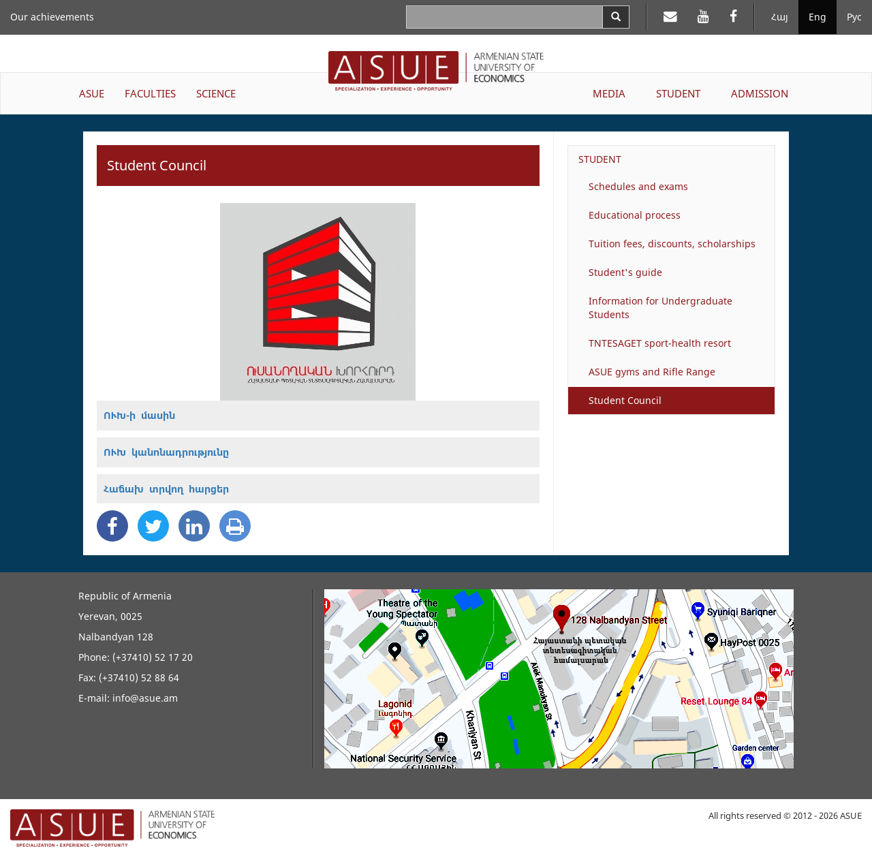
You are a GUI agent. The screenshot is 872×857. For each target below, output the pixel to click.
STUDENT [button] (678, 93)
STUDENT (599, 159)
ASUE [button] (91, 93)
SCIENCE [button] (216, 93)
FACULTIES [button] (150, 93)
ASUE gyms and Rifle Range (652, 371)
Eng (817, 16)
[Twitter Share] (153, 526)
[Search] (615, 17)
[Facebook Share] (112, 526)
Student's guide (625, 272)
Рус (854, 16)
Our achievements (52, 16)
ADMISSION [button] (759, 93)
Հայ (779, 16)
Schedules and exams (638, 186)
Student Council (625, 400)
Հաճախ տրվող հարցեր (166, 488)
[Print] (235, 526)
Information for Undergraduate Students (660, 307)
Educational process (635, 214)
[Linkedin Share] (194, 526)
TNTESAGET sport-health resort (660, 343)
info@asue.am (145, 697)
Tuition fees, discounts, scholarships (672, 243)
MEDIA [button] (609, 93)
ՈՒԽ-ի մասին (139, 415)
